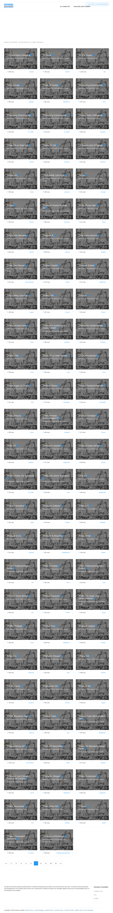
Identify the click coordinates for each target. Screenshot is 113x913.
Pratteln (67, 522)
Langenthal (102, 793)
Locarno (67, 312)
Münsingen (66, 402)
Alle (104, 72)
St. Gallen (31, 132)
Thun (104, 102)
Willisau (67, 823)
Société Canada (69, 910)
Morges (103, 252)
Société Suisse (49, 910)
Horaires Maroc (59, 910)
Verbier (32, 192)
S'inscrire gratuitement (81, 6)
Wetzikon (67, 342)
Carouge (103, 192)
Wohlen (103, 552)
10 (51, 863)
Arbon (68, 582)
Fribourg (31, 732)
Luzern (32, 432)
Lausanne (103, 132)
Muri (32, 582)
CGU (95, 895)
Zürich (32, 342)
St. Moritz (31, 853)
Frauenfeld (102, 402)
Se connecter (65, 6)
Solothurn (31, 462)
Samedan (31, 672)
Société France (29, 910)
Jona (68, 492)
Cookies (96, 898)
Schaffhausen (66, 552)
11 (56, 863)
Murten (68, 282)
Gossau (103, 462)
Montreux (103, 162)
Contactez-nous (98, 891)
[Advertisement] (55, 17)
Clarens (103, 312)
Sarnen (103, 432)
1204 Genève (30, 763)
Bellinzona (103, 282)
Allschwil (31, 552)
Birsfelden (103, 522)
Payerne (103, 763)
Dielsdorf (103, 342)
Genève (31, 72)
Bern (68, 372)
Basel (32, 522)
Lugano (32, 312)
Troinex (68, 612)
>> (61, 863)
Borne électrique (88, 910)
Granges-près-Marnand (63, 853)
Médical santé (79, 910)
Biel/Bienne (66, 102)
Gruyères (31, 702)
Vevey (104, 222)
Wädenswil (66, 793)
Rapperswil (66, 462)
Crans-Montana (29, 282)
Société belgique (39, 910)
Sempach (67, 432)
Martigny (31, 102)
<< (6, 863)
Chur (104, 582)
